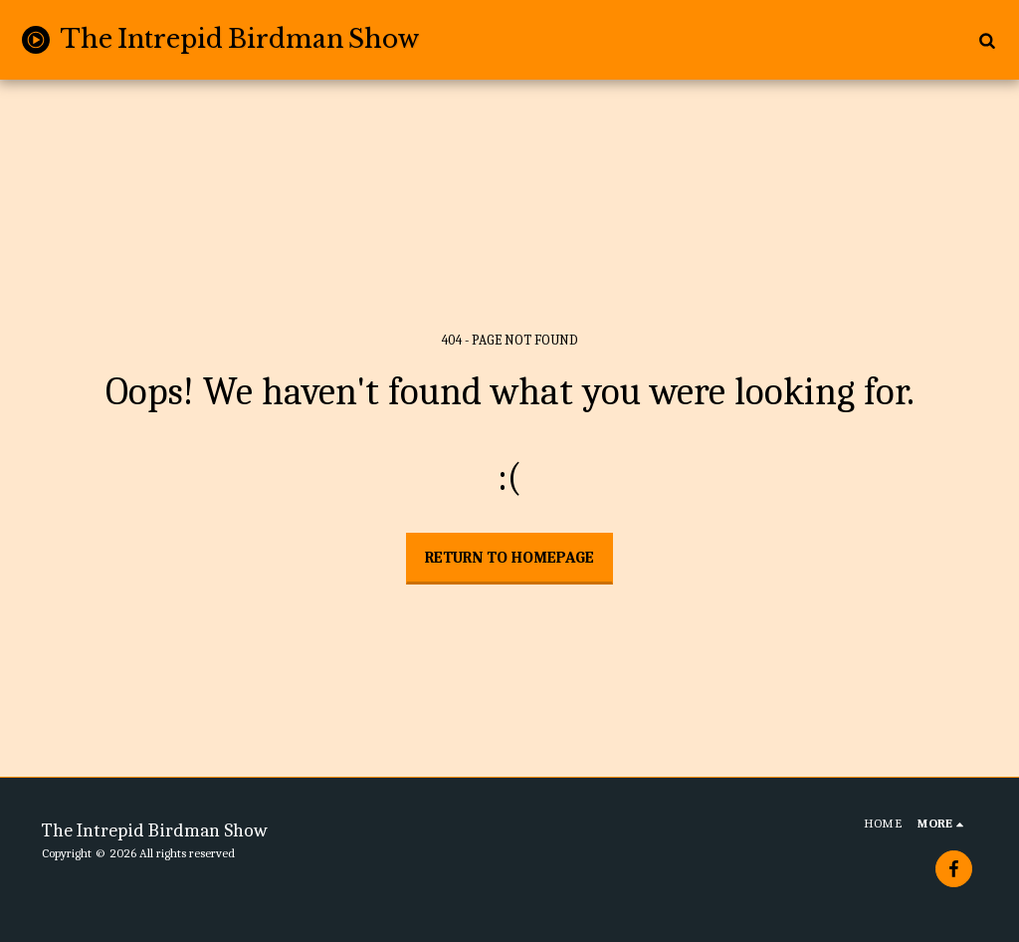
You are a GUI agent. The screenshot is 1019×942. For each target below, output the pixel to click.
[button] (986, 40)
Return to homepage (509, 558)
